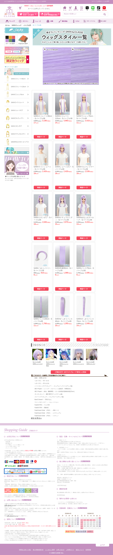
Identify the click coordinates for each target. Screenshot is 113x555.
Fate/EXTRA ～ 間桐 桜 (42, 407)
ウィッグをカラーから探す (27, 14)
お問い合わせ (60, 550)
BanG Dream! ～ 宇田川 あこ (43, 399)
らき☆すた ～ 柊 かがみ (42, 383)
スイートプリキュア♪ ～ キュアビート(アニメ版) (49, 397)
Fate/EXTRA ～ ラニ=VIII (42, 405)
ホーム (7, 25)
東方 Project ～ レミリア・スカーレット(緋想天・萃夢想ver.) (53, 389)
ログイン (94, 1)
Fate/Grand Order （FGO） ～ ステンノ (47, 416)
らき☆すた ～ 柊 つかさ (42, 380)
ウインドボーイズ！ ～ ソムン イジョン (47, 402)
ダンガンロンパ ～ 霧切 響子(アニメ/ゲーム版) (48, 394)
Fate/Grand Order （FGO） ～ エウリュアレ (48, 413)
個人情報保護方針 (38, 550)
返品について (80, 550)
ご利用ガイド (70, 550)
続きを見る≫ (36, 418)
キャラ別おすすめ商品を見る (49, 14)
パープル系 (27, 25)
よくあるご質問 (50, 550)
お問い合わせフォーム (10, 505)
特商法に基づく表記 (25, 550)
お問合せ (99, 1)
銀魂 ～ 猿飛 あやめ (40, 378)
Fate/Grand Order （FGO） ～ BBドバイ (47, 410)
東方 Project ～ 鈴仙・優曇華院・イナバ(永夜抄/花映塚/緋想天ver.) (55, 391)
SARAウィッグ (16, 25)
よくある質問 (105, 1)
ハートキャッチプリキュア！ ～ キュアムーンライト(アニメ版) (54, 386)
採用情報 (88, 550)
